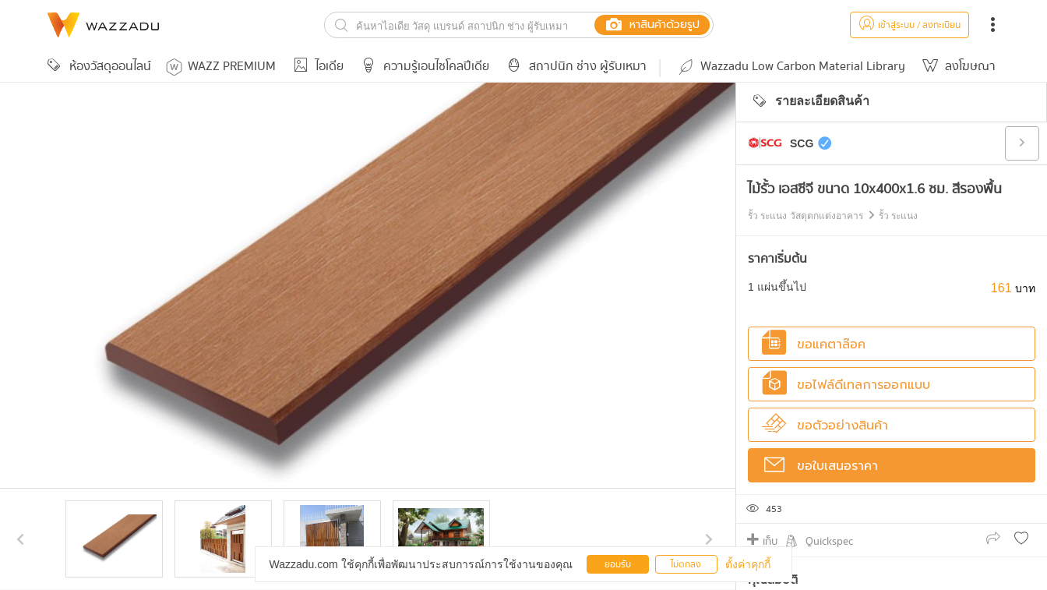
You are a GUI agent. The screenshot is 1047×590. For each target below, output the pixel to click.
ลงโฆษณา (957, 67)
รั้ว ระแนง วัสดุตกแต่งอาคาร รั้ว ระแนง (833, 215)
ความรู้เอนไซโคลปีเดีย (422, 67)
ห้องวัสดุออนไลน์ (96, 67)
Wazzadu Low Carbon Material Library (790, 67)
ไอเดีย (316, 67)
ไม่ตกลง (686, 564)
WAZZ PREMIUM (221, 67)
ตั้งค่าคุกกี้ (747, 564)
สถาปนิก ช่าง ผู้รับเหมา (574, 67)
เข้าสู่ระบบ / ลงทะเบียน (909, 25)
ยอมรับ (618, 564)
